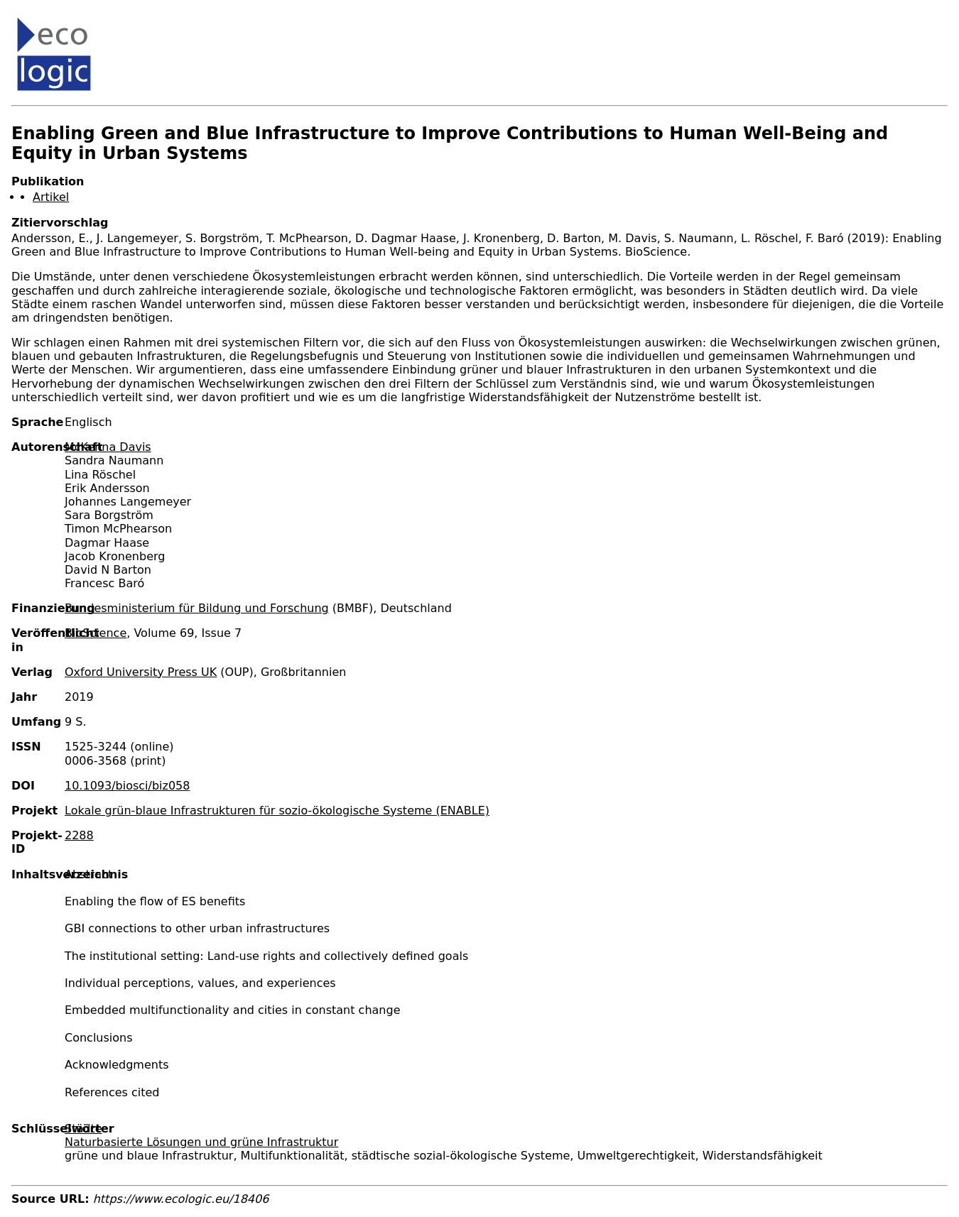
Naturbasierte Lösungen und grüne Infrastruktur (201, 1142)
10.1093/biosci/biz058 (127, 785)
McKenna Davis (108, 447)
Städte (83, 1128)
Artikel (51, 197)
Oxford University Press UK (141, 672)
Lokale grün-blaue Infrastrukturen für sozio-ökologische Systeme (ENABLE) (277, 810)
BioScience (95, 633)
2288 (79, 835)
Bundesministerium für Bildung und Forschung (197, 608)
